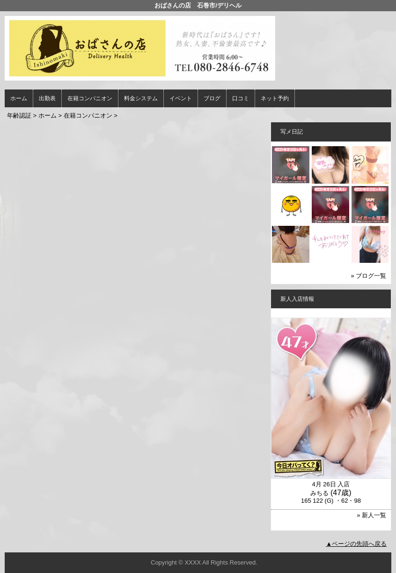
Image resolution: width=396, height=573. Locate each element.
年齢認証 (19, 115)
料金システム (141, 98)
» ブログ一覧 (369, 275)
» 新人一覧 (371, 515)
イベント (180, 98)
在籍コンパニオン (89, 98)
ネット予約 (275, 98)
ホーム (18, 98)
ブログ (212, 98)
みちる (319, 493)
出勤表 (47, 98)
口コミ (240, 98)
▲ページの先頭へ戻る (356, 543)
